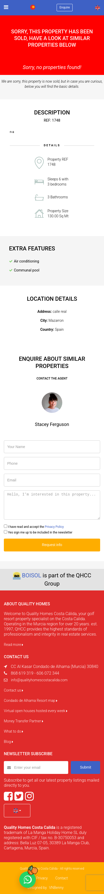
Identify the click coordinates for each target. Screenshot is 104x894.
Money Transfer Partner (23, 721)
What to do (13, 731)
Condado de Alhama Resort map (30, 700)
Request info (52, 545)
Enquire (64, 7)
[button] (17, 810)
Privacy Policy (54, 527)
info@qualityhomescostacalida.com (39, 680)
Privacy (42, 878)
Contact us (13, 690)
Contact (61, 878)
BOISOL (31, 575)
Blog (8, 742)
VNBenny (56, 888)
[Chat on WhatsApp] (27, 879)
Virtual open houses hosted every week (35, 711)
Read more (13, 645)
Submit (85, 767)
